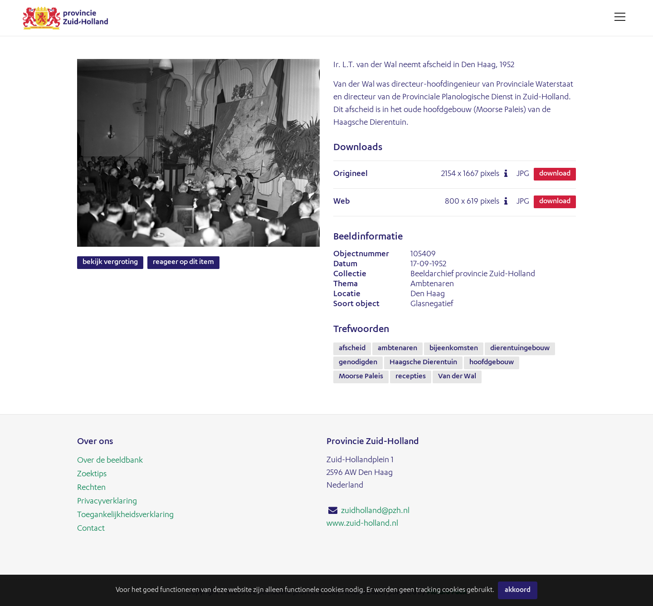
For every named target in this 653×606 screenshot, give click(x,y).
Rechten (91, 488)
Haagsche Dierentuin (423, 363)
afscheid (352, 349)
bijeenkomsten (453, 349)
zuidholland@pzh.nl (375, 511)
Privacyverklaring (107, 501)
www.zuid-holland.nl (362, 523)
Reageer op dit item (183, 263)
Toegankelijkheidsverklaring (125, 515)
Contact (91, 528)
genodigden (358, 363)
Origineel (350, 174)
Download (554, 174)
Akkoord (518, 590)
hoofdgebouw (491, 363)
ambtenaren (397, 349)
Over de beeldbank (110, 460)
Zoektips (92, 474)
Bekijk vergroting (110, 263)
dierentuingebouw (520, 349)
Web (341, 201)
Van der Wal (457, 377)
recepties (410, 377)
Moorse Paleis (361, 377)
